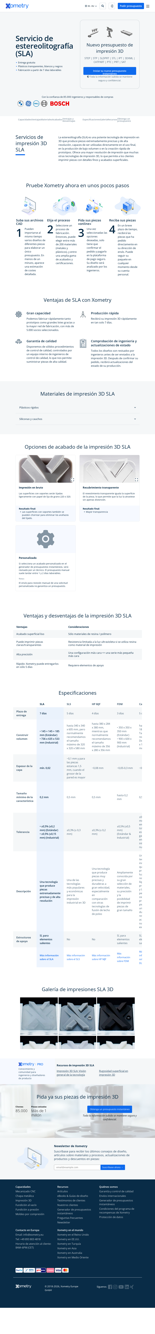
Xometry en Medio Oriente (73, 1283)
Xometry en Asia (66, 1274)
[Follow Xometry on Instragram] (116, 1313)
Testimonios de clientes (71, 1226)
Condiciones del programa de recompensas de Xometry (116, 1236)
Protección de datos (111, 1243)
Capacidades (25, 120)
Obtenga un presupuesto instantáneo (110, 1135)
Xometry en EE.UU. (68, 1265)
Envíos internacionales (112, 1222)
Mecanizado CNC (25, 1217)
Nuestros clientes (67, 1231)
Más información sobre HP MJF (100, 957)
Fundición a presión (27, 1235)
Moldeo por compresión (30, 1240)
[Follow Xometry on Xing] (132, 1313)
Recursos (112, 120)
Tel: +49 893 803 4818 (28, 1265)
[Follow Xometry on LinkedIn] (127, 1313)
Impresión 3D (24, 1226)
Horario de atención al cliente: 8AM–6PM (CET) (33, 1271)
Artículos (62, 1217)
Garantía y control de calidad (116, 1217)
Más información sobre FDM (124, 957)
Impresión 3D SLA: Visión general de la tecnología (71, 1096)
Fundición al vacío (26, 1231)
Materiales (46, 120)
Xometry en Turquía (69, 1270)
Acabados (57, 120)
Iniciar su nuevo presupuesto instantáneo (109, 72)
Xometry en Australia (69, 1279)
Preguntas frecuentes (70, 1244)
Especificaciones (91, 120)
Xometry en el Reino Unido (73, 1260)
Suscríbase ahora (112, 1193)
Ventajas (36, 120)
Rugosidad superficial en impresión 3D (113, 1096)
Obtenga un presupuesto (124, 120)
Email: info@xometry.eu (30, 1260)
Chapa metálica (25, 1222)
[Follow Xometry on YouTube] (121, 1313)
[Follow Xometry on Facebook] (111, 1313)
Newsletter (63, 1248)
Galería (104, 120)
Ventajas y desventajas (69, 120)
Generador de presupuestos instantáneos (74, 1237)
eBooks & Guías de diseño (72, 1222)
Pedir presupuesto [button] (130, 6)
